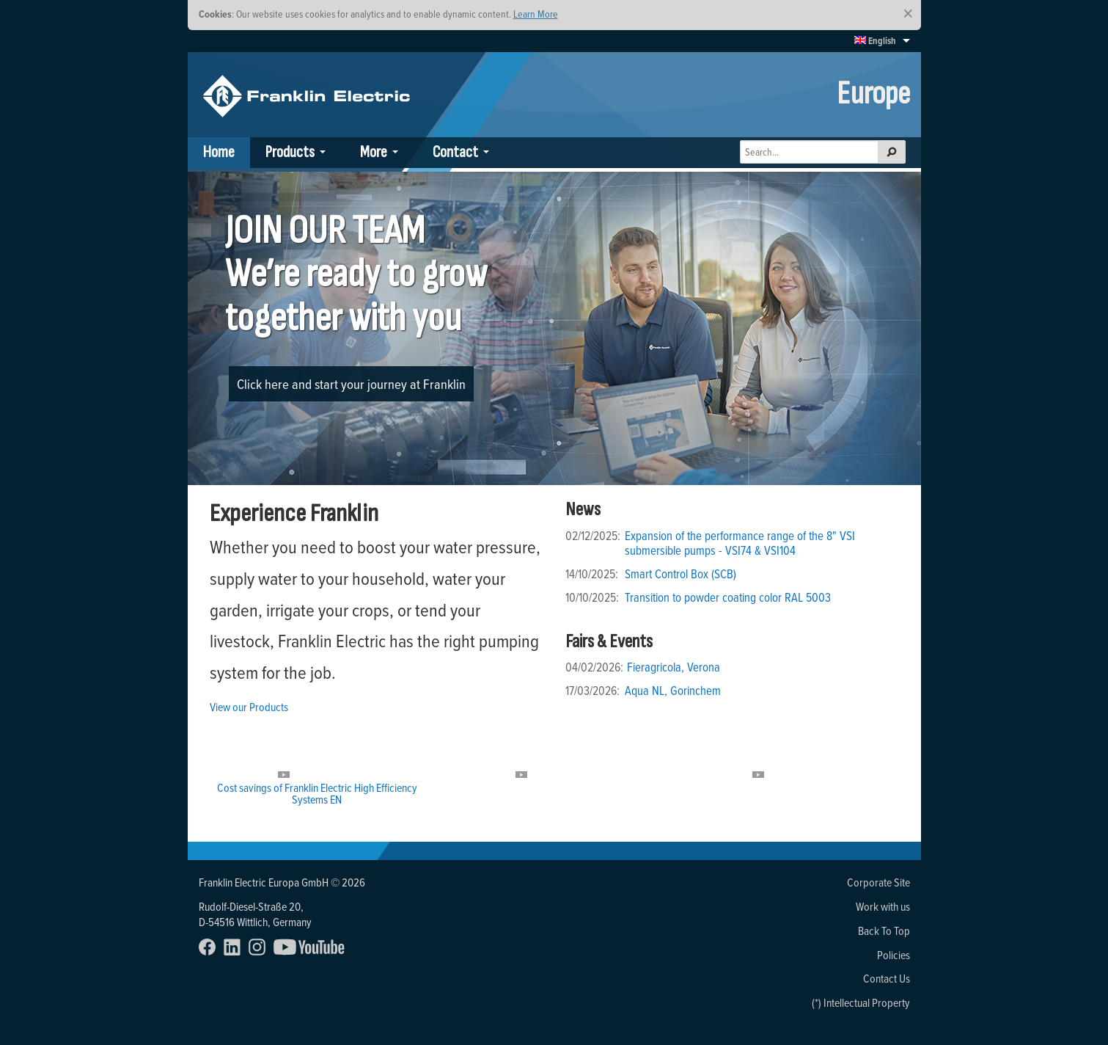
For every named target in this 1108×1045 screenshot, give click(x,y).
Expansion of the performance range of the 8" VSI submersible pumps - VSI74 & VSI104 (740, 543)
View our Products (249, 707)
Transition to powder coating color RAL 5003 (728, 597)
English (875, 41)
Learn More (535, 14)
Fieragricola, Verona (673, 667)
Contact (455, 152)
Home (219, 152)
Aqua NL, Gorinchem (673, 690)
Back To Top (884, 930)
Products (290, 152)
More (373, 152)
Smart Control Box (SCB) (680, 574)
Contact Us (886, 978)
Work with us (883, 906)
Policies (893, 955)
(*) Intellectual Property (861, 1002)
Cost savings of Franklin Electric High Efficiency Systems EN (317, 793)
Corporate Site (878, 882)
